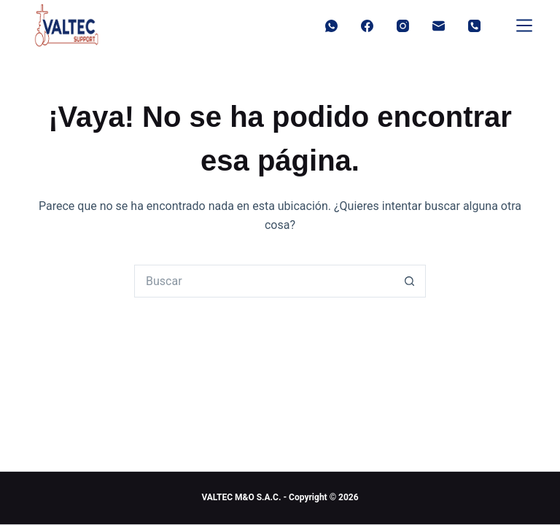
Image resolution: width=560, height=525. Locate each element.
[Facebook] (367, 26)
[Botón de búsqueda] (409, 281)
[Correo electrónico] (438, 26)
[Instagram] (403, 26)
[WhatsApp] (331, 26)
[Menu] (524, 26)
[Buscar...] (263, 281)
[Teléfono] (474, 26)
